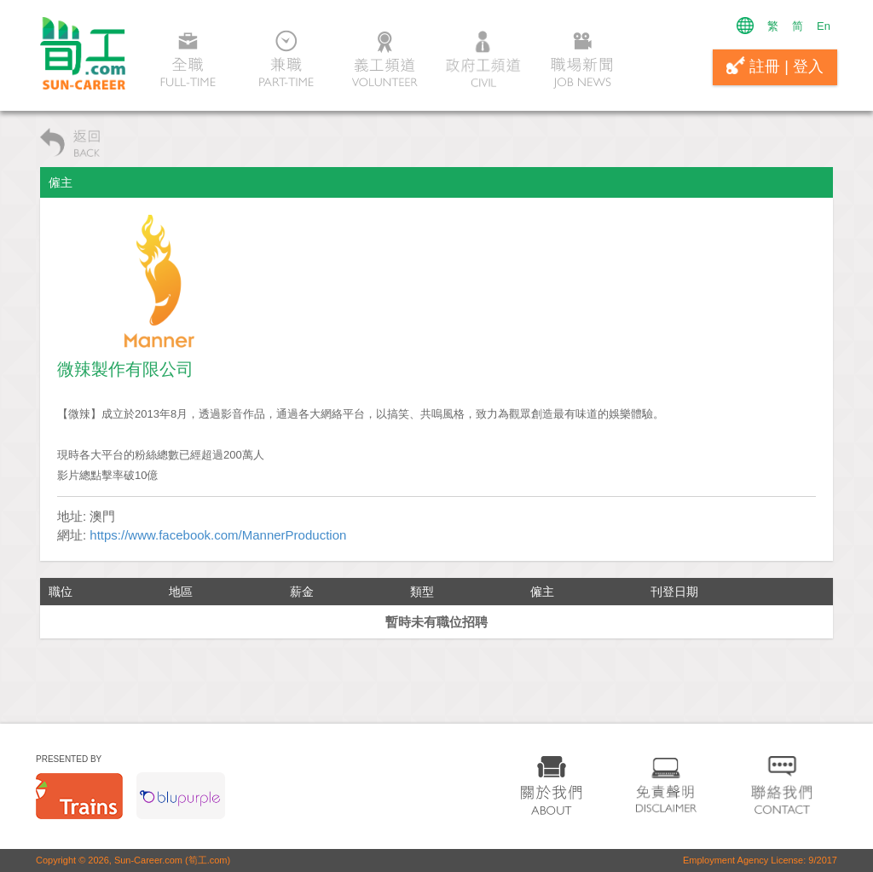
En (823, 26)
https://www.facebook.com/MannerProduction (218, 535)
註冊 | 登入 (775, 65)
